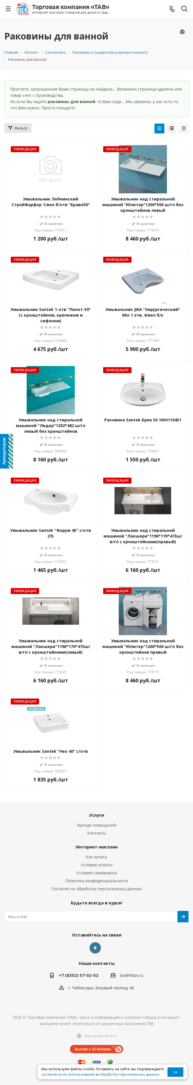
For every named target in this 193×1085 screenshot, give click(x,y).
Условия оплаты (97, 864)
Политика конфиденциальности (96, 880)
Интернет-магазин (97, 847)
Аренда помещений (96, 825)
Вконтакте (95, 948)
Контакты (96, 833)
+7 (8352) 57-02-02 (78, 975)
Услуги (96, 815)
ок (175, 1071)
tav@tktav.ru (131, 975)
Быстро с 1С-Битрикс (93, 1049)
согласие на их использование (68, 1074)
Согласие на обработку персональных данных (96, 888)
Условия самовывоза (96, 872)
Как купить (96, 857)
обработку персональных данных (129, 1074)
